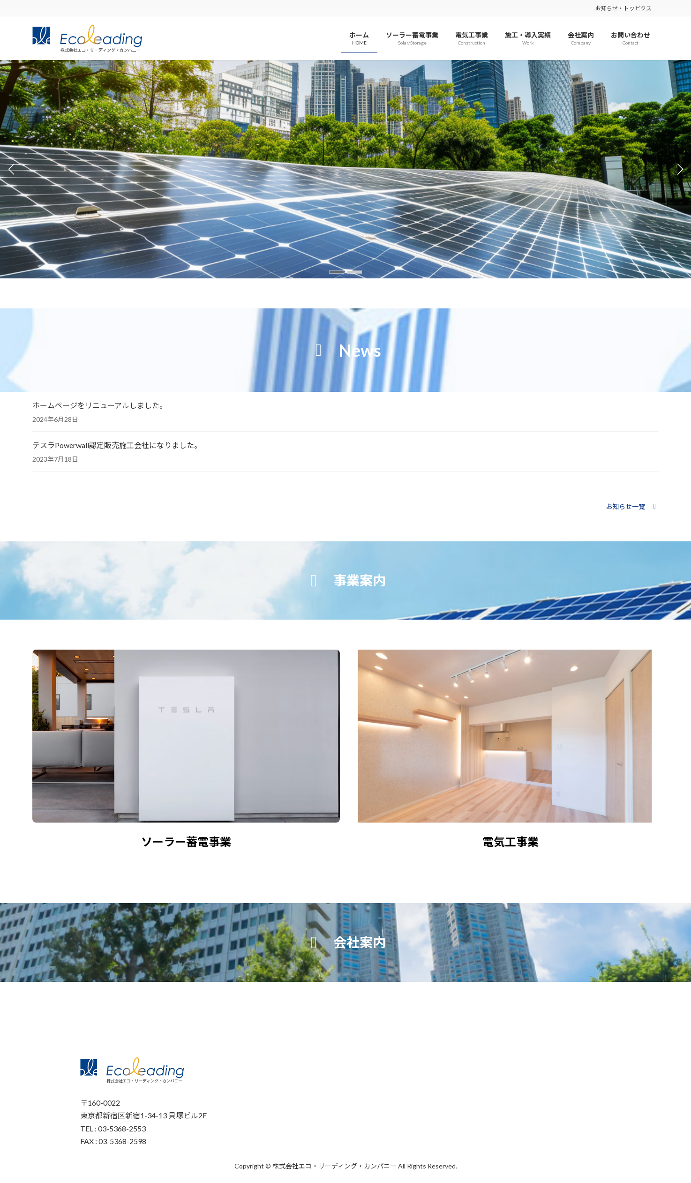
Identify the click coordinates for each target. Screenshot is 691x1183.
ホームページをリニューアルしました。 (99, 405)
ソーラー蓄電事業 (186, 841)
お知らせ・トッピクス (623, 8)
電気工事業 (510, 841)
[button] (337, 272)
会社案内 (359, 942)
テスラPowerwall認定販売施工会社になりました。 (117, 445)
